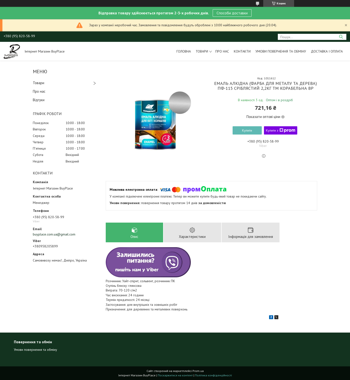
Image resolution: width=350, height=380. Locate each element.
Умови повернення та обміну (280, 51)
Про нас (222, 51)
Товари (202, 51)
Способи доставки (232, 12)
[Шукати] (340, 37)
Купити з (280, 130)
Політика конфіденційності (213, 375)
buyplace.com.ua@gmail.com (54, 234)
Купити (247, 130)
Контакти (242, 51)
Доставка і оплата (327, 51)
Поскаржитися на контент (175, 375)
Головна (183, 51)
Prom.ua (198, 371)
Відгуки (38, 100)
